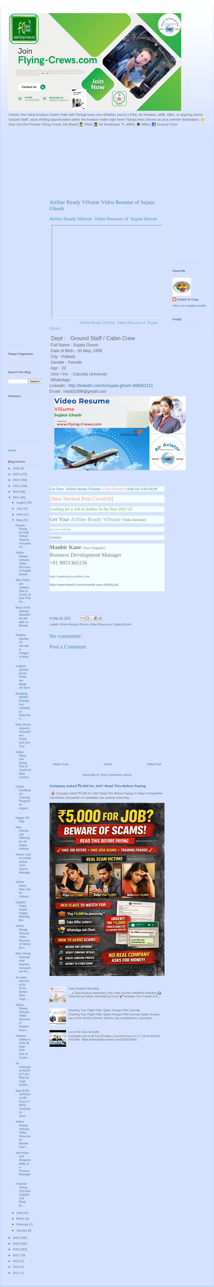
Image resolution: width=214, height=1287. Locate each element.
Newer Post (60, 764)
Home (108, 764)
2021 (16, 497)
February (22, 1224)
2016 (16, 1261)
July (19, 508)
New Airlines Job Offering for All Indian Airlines (22, 838)
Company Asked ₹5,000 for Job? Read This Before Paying (97, 786)
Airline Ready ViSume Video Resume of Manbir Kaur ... (22, 1134)
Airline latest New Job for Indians (23, 889)
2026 (16, 468)
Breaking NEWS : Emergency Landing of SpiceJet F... (22, 706)
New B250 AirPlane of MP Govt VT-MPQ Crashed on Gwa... (23, 1103)
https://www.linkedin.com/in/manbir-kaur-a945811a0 (83, 584)
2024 (16, 480)
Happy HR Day (22, 819)
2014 (16, 1267)
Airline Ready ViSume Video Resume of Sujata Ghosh (96, 624)
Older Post (154, 764)
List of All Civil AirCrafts (83, 1032)
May (19, 520)
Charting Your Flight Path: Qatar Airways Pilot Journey (104, 1010)
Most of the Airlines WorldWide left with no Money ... (22, 618)
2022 (16, 491)
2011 (16, 1273)
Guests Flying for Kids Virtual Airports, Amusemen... (23, 536)
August (21, 502)
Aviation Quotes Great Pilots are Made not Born (22, 677)
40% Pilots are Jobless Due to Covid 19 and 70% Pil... (23, 590)
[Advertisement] (92, 162)
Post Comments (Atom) (116, 775)
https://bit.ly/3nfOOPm (60, 529)
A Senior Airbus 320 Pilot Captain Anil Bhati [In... (23, 1194)
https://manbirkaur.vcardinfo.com (69, 576)
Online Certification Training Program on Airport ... (23, 799)
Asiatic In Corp (187, 299)
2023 (16, 486)
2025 (16, 474)
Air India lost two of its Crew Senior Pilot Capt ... (22, 988)
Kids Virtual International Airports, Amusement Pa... (23, 962)
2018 (16, 1249)
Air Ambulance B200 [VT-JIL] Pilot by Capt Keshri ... (23, 1074)
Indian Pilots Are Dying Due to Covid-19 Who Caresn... (23, 766)
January (22, 1230)
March (21, 1218)
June (20, 514)
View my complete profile (189, 305)
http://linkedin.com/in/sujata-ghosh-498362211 (110, 385)
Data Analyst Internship (83, 988)
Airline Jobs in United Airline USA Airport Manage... (23, 865)
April (19, 1213)
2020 (16, 1237)
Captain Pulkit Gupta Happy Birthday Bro (22, 911)
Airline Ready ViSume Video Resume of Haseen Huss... (22, 1017)
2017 (16, 1255)
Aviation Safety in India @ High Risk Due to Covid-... (23, 1046)
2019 (16, 1243)
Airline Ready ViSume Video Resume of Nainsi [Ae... (23, 936)
